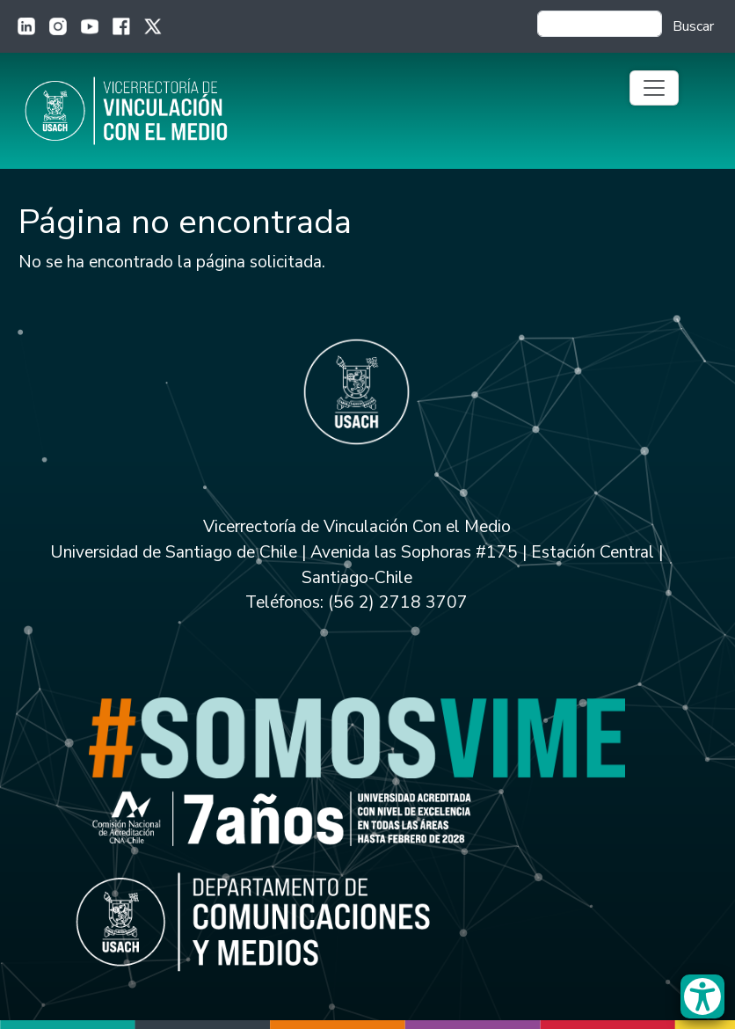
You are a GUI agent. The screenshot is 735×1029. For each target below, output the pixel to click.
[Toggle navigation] (654, 88)
